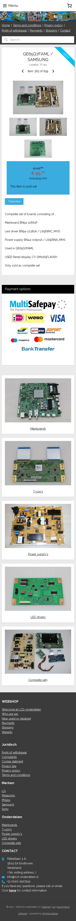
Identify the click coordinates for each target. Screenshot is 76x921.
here (12, 890)
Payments (36, 30)
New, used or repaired (16, 718)
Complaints (9, 757)
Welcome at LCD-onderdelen (21, 709)
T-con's (38, 491)
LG (4, 791)
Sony (5, 809)
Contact (65, 30)
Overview (14, 201)
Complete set (37, 680)
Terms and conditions (27, 25)
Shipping (51, 30)
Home (6, 25)
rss (53, 907)
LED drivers (38, 617)
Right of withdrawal (14, 30)
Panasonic (8, 795)
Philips (6, 800)
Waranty (7, 732)
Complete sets (11, 843)
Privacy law (9, 766)
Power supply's (38, 554)
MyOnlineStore (50, 913)
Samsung (8, 804)
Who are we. (10, 714)
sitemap (46, 907)
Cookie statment (12, 761)
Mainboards (38, 428)
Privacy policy (53, 25)
